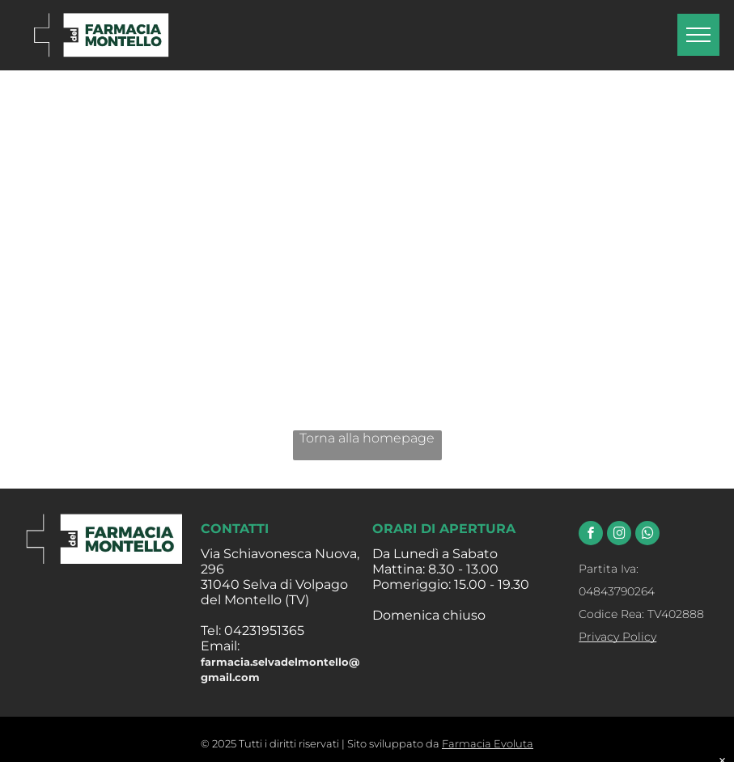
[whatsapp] (647, 535)
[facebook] (591, 535)
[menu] (698, 35)
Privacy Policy (617, 636)
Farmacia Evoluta (487, 743)
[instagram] (619, 535)
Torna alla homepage (367, 438)
